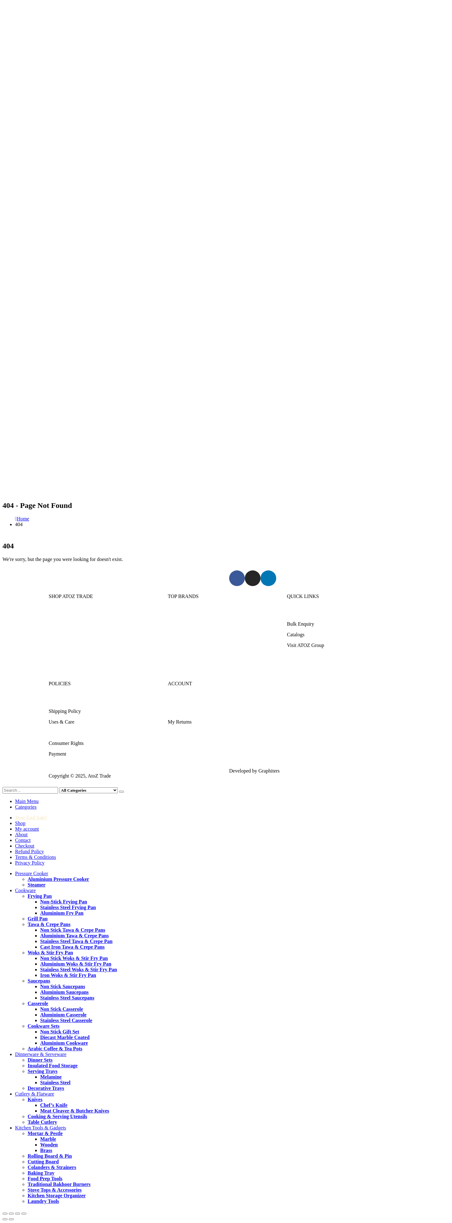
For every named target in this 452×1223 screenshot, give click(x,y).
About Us (296, 613)
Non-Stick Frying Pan (63, 901)
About (21, 834)
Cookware (59, 624)
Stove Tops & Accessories (55, 1190)
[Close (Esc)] (23, 1214)
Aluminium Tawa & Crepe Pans (74, 935)
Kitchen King (181, 624)
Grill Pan (38, 918)
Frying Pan (40, 896)
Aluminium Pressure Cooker (58, 879)
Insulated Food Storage (53, 1065)
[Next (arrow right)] (11, 1219)
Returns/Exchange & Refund (78, 700)
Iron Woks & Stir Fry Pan (68, 975)
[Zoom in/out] (5, 1214)
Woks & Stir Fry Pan (50, 952)
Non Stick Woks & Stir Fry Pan (74, 958)
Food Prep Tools (45, 1178)
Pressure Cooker (65, 613)
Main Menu (27, 801)
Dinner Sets (40, 1060)
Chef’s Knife (53, 1105)
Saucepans (39, 980)
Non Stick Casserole (61, 1009)
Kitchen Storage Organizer (57, 1195)
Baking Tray (41, 1173)
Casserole (38, 1003)
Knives (35, 1099)
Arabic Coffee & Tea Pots (55, 1048)
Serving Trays (42, 1071)
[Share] (17, 1214)
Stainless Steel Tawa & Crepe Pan (76, 941)
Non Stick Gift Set (59, 1031)
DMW (174, 666)
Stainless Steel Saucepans (67, 997)
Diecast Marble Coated (64, 1037)
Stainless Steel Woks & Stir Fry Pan (78, 969)
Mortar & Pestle (45, 1133)
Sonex (174, 613)
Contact (23, 840)
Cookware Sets (43, 1026)
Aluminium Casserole (63, 1014)
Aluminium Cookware (64, 1043)
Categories (25, 807)
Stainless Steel (55, 1082)
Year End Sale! (31, 817)
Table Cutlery (42, 1122)
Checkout (24, 846)
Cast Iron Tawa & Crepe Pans (72, 947)
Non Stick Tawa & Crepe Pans (72, 930)
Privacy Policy (30, 862)
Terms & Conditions (69, 732)
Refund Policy (29, 851)
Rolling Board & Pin (50, 1156)
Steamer (37, 884)
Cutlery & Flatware (68, 645)
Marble (48, 1139)
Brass (46, 1150)
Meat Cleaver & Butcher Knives (74, 1110)
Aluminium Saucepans (64, 992)
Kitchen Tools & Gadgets (74, 656)
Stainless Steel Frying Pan (68, 907)
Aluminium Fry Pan (61, 913)
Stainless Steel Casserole (66, 1020)
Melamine (51, 1077)
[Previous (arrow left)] (5, 1219)
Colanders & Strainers (52, 1167)
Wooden (49, 1144)
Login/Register (183, 700)
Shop (20, 823)
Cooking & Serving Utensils (57, 1116)
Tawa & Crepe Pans (49, 924)
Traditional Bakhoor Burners (59, 1184)
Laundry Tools (43, 1201)
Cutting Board (43, 1161)
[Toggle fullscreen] (11, 1214)
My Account (180, 711)
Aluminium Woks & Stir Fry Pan (75, 964)
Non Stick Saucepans (62, 986)
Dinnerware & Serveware (74, 634)
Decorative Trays (46, 1088)
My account (27, 829)
